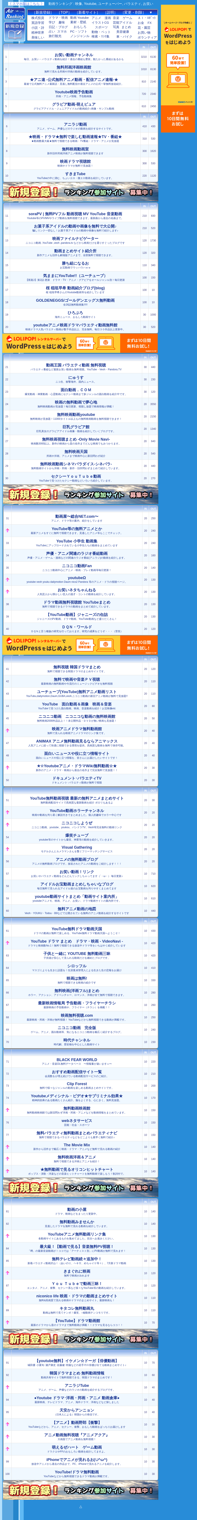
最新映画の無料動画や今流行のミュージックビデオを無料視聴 (77, 681)
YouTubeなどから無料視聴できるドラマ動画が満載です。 (77, 1474)
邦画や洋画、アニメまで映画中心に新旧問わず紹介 (76, 453)
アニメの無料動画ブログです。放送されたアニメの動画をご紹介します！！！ (77, 861)
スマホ (62, 31)
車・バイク (124, 36)
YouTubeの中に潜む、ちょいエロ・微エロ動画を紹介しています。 (75, 176)
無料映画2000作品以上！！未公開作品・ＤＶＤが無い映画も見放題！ (77, 718)
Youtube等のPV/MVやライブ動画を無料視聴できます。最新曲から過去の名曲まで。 (75, 216)
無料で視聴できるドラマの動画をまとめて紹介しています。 (76, 604)
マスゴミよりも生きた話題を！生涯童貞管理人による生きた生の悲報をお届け (77, 968)
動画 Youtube (79, 17)
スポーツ (101, 27)
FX (149, 23)
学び (52, 22)
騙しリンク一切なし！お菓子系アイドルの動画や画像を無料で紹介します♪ (75, 228)
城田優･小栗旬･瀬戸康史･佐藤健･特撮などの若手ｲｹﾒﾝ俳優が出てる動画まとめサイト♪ (77, 1363)
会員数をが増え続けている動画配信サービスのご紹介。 (77, 1074)
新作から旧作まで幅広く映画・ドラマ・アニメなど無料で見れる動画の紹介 (76, 1147)
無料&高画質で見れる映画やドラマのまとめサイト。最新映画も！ (76, 1298)
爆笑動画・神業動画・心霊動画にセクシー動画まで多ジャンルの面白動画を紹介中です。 (76, 392)
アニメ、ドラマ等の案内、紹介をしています (76, 518)
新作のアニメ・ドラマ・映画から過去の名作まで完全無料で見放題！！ (77, 768)
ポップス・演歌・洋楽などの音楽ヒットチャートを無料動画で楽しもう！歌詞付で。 (76, 1171)
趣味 (61, 22)
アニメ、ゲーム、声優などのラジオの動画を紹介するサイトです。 (75, 126)
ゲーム (127, 18)
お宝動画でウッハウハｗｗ (75, 265)
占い (52, 31)
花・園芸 (144, 27)
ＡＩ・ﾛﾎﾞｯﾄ (147, 18)
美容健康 (122, 31)
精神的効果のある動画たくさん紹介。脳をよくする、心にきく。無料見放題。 (77, 1098)
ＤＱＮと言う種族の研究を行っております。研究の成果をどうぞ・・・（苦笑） (77, 629)
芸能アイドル (122, 22)
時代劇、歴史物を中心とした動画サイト (77, 1042)
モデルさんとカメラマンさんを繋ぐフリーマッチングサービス (77, 849)
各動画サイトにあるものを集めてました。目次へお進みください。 (76, 1236)
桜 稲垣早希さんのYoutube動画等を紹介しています (75, 290)
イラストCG (100, 22)
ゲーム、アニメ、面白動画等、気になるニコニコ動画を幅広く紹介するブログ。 (77, 1030)
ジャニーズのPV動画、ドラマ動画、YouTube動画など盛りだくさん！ (77, 616)
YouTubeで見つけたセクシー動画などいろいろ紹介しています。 (76, 478)
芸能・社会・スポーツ (77, 1122)
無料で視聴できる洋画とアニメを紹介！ (77, 1159)
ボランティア (147, 37)
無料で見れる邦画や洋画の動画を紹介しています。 (73, 69)
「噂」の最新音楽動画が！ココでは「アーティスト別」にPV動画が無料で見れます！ (77, 1248)
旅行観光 (55, 36)
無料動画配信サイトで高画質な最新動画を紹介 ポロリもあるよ (77, 800)
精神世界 (37, 32)
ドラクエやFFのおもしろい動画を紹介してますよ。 (77, 1449)
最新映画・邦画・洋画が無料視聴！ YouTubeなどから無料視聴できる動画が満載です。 (77, 1017)
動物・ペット (101, 32)
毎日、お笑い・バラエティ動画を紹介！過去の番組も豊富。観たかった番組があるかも (74, 57)
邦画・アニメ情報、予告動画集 (74, 94)
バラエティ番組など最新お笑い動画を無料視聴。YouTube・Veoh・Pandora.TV (76, 367)
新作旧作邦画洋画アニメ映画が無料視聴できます (75, 151)
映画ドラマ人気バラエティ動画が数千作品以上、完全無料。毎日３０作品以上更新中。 (75, 327)
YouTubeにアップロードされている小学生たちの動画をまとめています (77, 543)
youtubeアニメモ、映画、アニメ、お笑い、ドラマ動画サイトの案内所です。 (77, 898)
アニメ (96, 18)
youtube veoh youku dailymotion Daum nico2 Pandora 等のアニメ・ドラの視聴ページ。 (77, 579)
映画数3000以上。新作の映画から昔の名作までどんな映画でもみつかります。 (76, 441)
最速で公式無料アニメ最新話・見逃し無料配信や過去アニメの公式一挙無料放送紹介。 (74, 81)
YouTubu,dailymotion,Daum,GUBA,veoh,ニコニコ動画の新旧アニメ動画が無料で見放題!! (77, 694)
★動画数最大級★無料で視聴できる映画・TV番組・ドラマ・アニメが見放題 (75, 139)
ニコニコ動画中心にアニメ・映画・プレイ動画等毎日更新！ (76, 568)
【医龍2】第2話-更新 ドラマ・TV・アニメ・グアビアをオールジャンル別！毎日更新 (75, 277)
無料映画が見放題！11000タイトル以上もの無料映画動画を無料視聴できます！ (76, 416)
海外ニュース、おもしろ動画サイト (75, 315)
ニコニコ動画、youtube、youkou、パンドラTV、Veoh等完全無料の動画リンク (77, 825)
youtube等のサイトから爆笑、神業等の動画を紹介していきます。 (77, 837)
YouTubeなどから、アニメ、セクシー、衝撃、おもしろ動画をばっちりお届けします (76, 1424)
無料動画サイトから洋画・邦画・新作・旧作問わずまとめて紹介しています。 (76, 466)
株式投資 (37, 18)
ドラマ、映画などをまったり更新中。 (77, 1211)
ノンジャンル (79, 36)
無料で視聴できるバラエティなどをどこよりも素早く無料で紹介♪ (76, 1135)
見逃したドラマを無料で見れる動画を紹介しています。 (77, 1224)
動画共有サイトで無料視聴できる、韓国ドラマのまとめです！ (77, 1375)
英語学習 (37, 23)
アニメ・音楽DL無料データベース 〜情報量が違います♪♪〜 (77, 1061)
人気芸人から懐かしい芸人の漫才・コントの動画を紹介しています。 (77, 592)
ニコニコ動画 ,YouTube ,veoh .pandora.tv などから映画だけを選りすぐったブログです (75, 240)
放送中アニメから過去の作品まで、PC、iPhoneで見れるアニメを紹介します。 (76, 1461)
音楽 (116, 18)
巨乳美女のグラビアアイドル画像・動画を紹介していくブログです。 (76, 429)
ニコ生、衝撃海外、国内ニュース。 (75, 379)
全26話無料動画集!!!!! (75, 302)
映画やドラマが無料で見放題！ (75, 163)
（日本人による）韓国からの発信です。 (77, 1412)
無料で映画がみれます (76, 1273)
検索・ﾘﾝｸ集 (100, 36)
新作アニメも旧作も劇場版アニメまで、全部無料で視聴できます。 (75, 253)
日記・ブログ (58, 27)
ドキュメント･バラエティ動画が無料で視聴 (77, 780)
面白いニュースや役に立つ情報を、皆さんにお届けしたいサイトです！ (77, 755)
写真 (116, 27)
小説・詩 (37, 27)
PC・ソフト (78, 31)
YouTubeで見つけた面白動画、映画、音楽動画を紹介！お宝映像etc (77, 706)
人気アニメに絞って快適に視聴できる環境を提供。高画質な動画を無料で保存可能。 (76, 743)
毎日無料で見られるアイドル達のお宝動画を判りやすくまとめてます (77, 886)
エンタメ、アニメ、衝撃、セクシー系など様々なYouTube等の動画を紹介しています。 (77, 1285)
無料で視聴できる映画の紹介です (77, 980)
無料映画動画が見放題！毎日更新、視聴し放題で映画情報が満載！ (76, 404)
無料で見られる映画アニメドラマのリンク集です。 (76, 731)
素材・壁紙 (78, 22)
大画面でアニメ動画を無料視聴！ (76, 1437)
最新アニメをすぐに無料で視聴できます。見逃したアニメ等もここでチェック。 (77, 531)
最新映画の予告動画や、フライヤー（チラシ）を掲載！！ (77, 1005)
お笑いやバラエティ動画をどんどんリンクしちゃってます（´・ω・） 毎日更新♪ (77, 874)
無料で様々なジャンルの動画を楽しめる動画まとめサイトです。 (77, 1085)
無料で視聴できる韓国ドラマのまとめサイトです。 (76, 669)
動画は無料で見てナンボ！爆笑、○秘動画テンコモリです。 (77, 1310)
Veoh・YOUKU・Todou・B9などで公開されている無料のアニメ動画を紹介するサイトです (77, 911)
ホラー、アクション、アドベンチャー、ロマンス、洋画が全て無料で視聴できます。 (76, 993)
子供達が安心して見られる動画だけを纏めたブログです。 (76, 955)
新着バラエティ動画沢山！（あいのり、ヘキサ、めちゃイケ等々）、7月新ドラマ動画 (77, 1261)
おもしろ (80, 27)
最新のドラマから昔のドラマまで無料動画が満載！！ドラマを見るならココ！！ (77, 1323)
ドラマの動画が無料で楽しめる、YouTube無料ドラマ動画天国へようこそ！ (77, 931)
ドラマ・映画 (58, 17)
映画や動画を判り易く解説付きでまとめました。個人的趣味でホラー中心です (77, 812)
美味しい (37, 37)
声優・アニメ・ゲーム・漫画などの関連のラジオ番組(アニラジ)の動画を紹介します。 (76, 555)
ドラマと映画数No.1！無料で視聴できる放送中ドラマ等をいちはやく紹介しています (76, 943)
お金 (141, 23)
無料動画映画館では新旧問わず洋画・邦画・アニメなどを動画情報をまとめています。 (77, 1110)
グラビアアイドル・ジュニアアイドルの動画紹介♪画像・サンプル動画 (74, 106)
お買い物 (144, 32)
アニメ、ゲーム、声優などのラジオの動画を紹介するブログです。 (76, 1387)
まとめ (126, 27)
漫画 (108, 18)
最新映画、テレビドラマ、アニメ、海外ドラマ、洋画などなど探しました (76, 1400)
